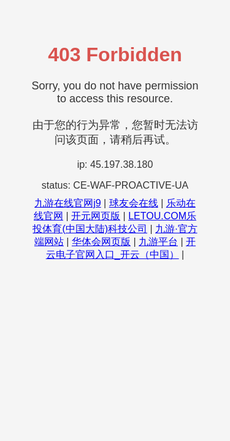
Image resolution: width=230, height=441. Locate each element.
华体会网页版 (101, 241)
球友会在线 (133, 203)
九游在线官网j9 (67, 203)
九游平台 (158, 241)
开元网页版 (95, 216)
